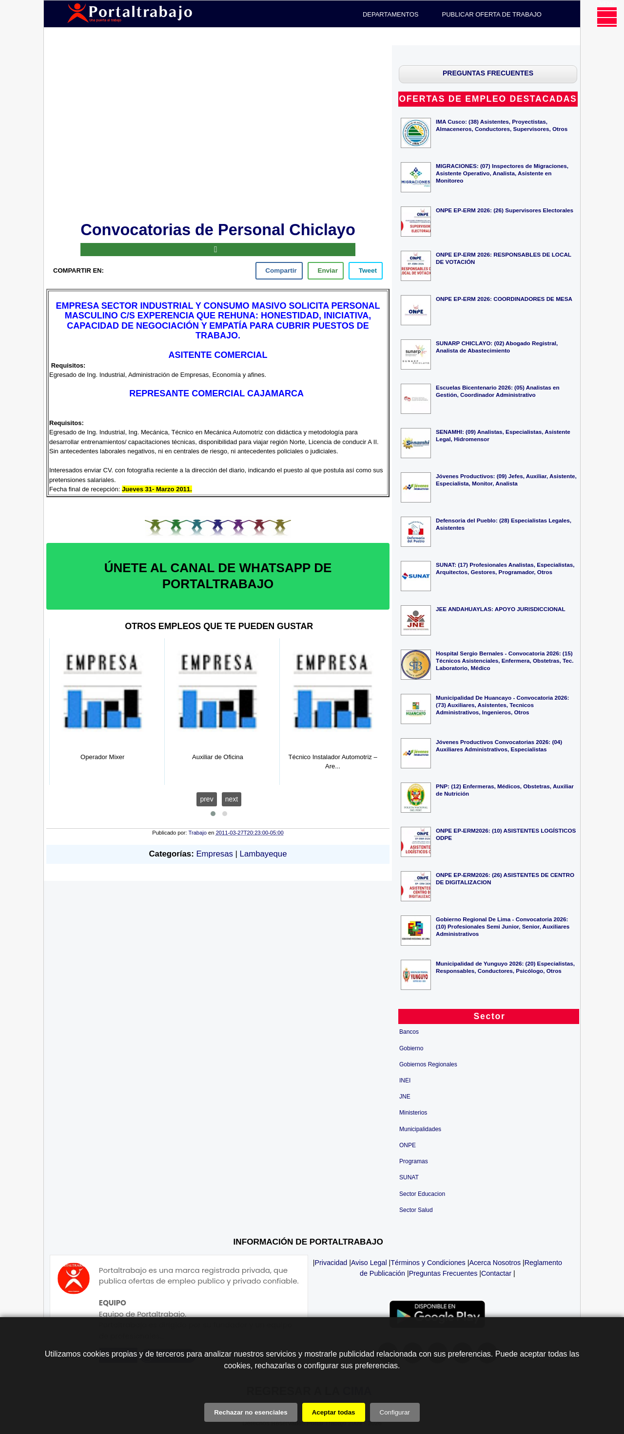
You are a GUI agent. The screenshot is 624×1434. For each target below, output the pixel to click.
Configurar (395, 1412)
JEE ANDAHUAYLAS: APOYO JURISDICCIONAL (501, 609)
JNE (404, 1096)
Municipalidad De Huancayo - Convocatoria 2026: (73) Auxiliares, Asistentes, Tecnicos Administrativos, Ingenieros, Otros (502, 704)
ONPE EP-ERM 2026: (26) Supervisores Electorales (504, 210)
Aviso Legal (369, 1262)
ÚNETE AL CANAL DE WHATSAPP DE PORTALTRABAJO (218, 576)
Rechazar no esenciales (250, 1412)
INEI (404, 1080)
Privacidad (331, 1262)
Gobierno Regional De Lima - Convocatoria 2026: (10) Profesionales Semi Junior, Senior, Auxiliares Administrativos (502, 926)
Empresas (214, 853)
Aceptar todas (333, 1412)
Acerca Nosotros (495, 1262)
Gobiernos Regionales (428, 1064)
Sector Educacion (422, 1194)
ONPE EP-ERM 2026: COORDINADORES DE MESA (504, 299)
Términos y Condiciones (427, 1262)
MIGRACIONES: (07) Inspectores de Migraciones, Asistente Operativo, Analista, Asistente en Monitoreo (502, 173)
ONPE (407, 1145)
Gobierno (411, 1048)
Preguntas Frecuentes (443, 1273)
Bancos (409, 1031)
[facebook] (279, 270)
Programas (413, 1161)
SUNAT (409, 1177)
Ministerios (413, 1112)
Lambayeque (263, 853)
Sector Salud (416, 1210)
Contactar (496, 1273)
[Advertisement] (218, 131)
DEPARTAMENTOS (391, 14)
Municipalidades (420, 1129)
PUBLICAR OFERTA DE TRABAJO (492, 14)
